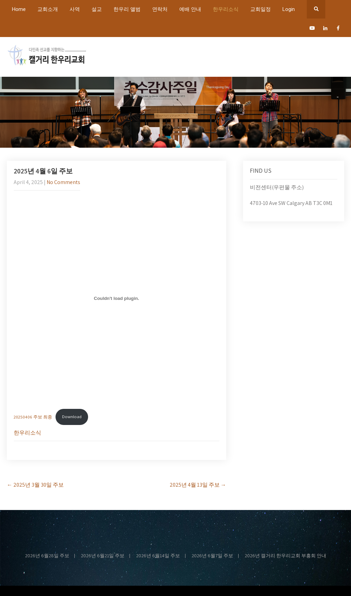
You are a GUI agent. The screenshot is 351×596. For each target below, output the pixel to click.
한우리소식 (226, 9)
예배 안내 (190, 9)
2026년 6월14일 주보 (158, 556)
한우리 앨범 (127, 9)
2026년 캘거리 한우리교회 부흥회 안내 (285, 556)
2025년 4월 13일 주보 (198, 484)
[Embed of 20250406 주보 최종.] (116, 298)
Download (72, 416)
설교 (97, 9)
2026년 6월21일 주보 (102, 556)
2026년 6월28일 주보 (47, 556)
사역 (75, 9)
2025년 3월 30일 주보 (35, 484)
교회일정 (260, 9)
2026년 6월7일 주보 (212, 556)
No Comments (63, 182)
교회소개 (47, 9)
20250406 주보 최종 (33, 416)
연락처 (160, 9)
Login (288, 9)
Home (19, 9)
